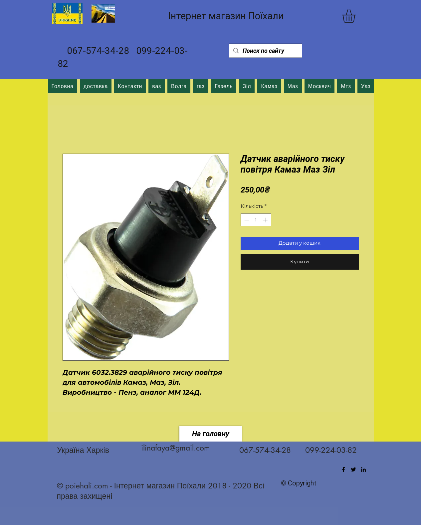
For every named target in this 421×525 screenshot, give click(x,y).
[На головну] (210, 434)
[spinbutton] (255, 220)
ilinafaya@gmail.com (175, 448)
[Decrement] (246, 220)
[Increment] (265, 220)
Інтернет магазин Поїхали (226, 16)
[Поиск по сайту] (265, 51)
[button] (356, 16)
